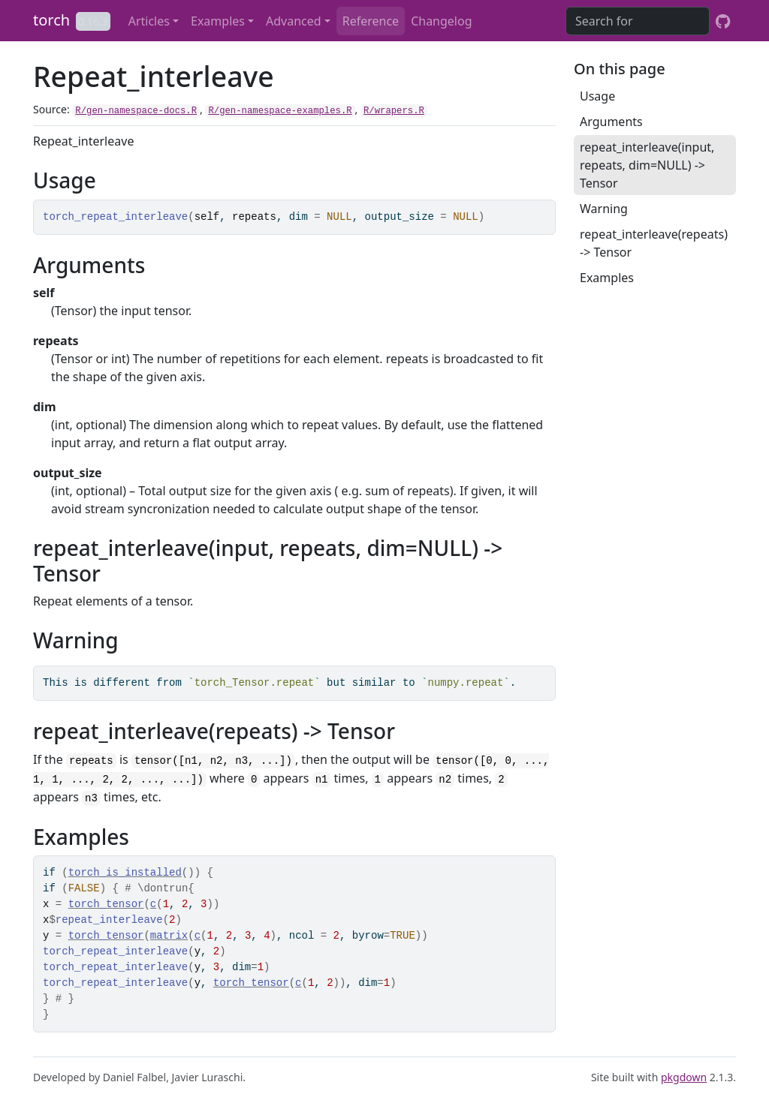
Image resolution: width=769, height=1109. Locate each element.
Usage (597, 96)
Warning (604, 208)
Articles (149, 21)
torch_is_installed (125, 873)
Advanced (293, 21)
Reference (370, 21)
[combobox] (637, 21)
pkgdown (684, 1077)
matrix (169, 936)
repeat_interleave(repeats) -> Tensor (654, 243)
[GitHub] (723, 21)
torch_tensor (106, 904)
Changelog (441, 21)
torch (51, 20)
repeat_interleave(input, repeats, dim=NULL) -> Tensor (647, 165)
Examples (218, 21)
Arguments (611, 121)
